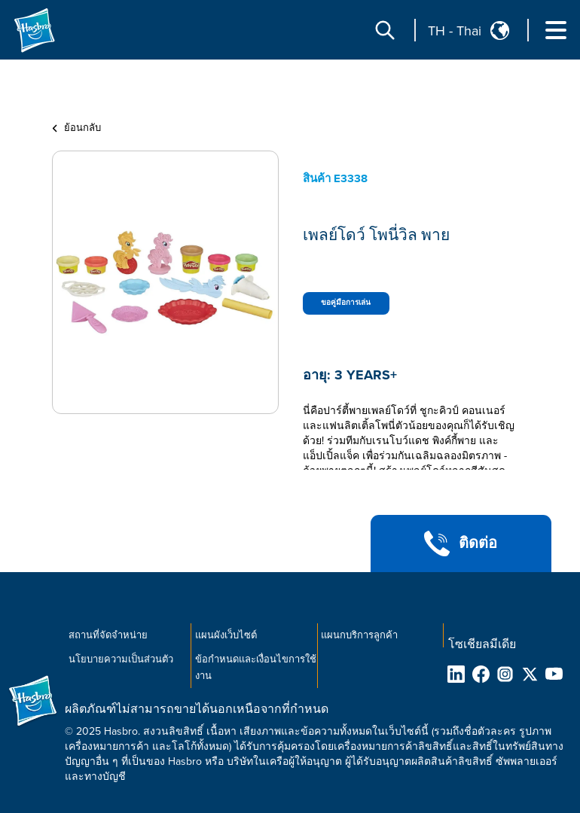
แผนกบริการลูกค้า (359, 635)
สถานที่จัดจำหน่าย (108, 635)
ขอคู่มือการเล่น (346, 302)
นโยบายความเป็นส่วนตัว (121, 659)
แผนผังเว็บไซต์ (226, 635)
